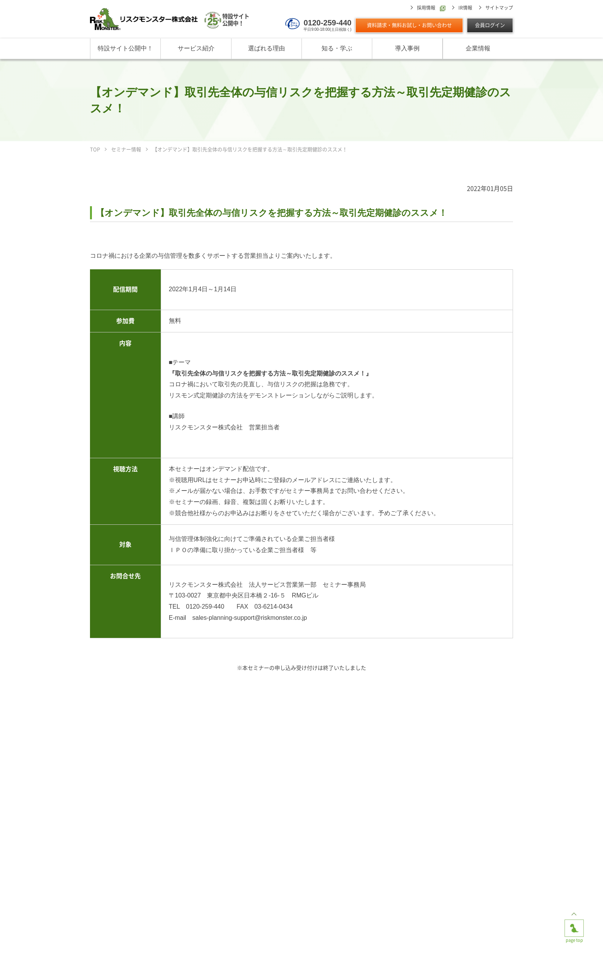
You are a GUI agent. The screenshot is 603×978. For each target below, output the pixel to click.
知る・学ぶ (336, 48)
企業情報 (478, 48)
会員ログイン (490, 25)
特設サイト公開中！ (125, 48)
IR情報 (465, 7)
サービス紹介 (196, 48)
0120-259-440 (327, 22)
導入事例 (407, 48)
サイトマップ (499, 7)
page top (574, 926)
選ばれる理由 (266, 48)
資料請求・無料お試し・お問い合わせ (409, 25)
